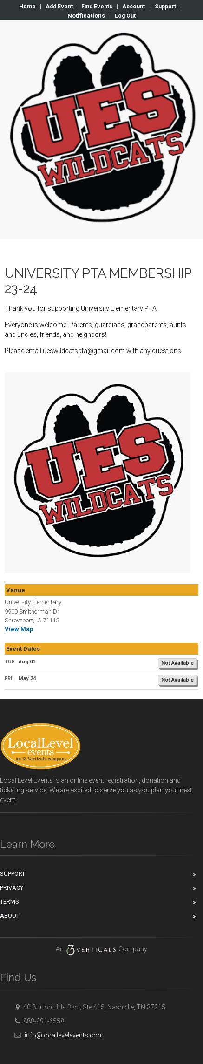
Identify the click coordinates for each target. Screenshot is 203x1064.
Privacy (11, 887)
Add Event (59, 6)
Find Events (96, 6)
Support (165, 6)
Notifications (86, 15)
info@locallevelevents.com (58, 1035)
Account (133, 6)
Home (27, 6)
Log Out (125, 16)
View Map (19, 629)
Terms (9, 901)
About (10, 915)
